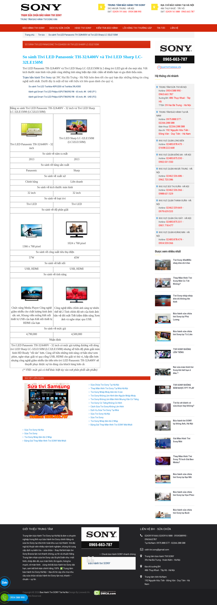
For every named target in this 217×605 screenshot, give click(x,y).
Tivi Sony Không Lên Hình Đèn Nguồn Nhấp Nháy (113, 395)
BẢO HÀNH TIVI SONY (34, 28)
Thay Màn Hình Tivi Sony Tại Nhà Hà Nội (109, 388)
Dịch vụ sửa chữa (60, 28)
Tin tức (161, 28)
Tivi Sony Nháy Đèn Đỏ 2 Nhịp (104, 421)
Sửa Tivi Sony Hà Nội (100, 414)
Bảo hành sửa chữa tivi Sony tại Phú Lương (182, 316)
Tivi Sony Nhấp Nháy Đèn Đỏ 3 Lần (107, 392)
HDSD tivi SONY (83, 28)
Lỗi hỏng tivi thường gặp (137, 28)
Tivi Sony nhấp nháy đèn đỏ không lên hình (183, 298)
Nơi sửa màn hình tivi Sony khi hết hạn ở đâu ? (183, 370)
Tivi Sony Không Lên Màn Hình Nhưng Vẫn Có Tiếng (115, 399)
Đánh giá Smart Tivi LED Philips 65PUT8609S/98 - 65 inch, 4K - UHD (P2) (62, 97)
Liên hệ (174, 28)
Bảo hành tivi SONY (99, 563)
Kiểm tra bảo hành (107, 28)
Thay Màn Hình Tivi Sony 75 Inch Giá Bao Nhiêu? (183, 459)
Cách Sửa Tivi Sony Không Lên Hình (107, 406)
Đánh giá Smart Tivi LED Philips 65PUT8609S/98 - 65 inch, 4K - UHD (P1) (62, 91)
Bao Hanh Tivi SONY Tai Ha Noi (54, 592)
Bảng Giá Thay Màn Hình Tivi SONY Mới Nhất (111, 425)
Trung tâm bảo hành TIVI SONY (159, 556)
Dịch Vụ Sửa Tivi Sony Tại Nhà (105, 410)
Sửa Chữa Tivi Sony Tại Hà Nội (105, 385)
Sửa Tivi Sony (97, 417)
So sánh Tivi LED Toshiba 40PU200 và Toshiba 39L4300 (55, 86)
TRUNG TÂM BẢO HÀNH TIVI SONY (126, 5)
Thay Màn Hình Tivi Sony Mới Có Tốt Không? (182, 281)
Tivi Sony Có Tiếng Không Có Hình (106, 403)
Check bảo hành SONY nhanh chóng (119, 554)
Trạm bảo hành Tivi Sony (37, 77)
